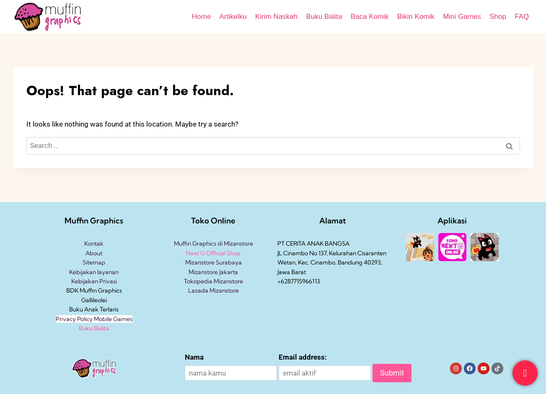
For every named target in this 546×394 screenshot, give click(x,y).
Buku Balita (324, 17)
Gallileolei (94, 300)
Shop (497, 17)
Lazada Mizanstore (213, 290)
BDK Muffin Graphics (94, 290)
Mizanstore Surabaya (213, 262)
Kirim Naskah (276, 17)
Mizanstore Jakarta (213, 272)
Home (201, 17)
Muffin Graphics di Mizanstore (213, 243)
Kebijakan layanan (94, 272)
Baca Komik (370, 17)
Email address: (303, 357)
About (93, 253)
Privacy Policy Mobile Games (94, 319)
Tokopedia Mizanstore (213, 281)
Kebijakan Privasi (94, 281)
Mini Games (462, 17)
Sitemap (94, 262)
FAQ (522, 17)
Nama (194, 357)
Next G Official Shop (213, 253)
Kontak (94, 243)
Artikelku (232, 17)
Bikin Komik (416, 17)
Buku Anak (83, 309)
